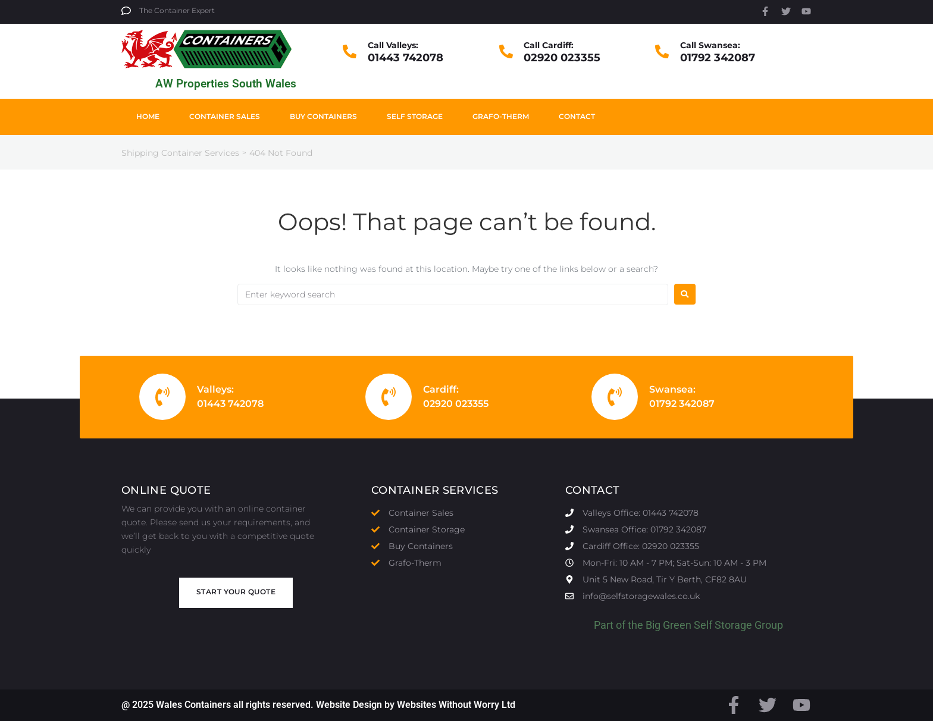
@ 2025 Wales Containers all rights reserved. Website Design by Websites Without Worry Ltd (318, 704)
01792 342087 (717, 58)
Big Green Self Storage (699, 625)
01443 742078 (405, 58)
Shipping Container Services (180, 153)
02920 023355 (562, 58)
